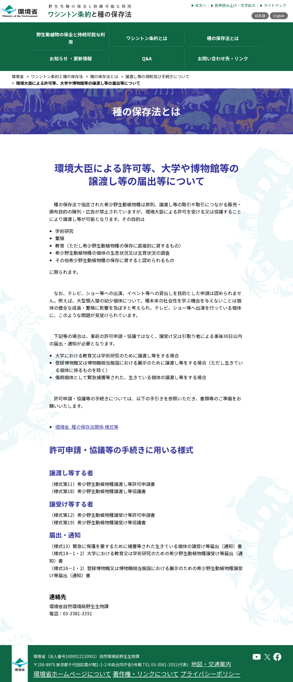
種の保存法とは (104, 62)
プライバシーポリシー (148, 654)
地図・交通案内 (204, 648)
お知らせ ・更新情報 (70, 46)
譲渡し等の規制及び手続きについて (157, 62)
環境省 (18, 62)
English (276, 16)
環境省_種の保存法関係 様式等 (86, 412)
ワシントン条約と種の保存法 (57, 62)
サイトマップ (275, 5)
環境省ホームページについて (57, 654)
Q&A (146, 46)
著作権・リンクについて (106, 654)
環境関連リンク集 (186, 654)
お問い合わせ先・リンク (223, 46)
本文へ (200, 5)
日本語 (254, 16)
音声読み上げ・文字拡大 (235, 5)
